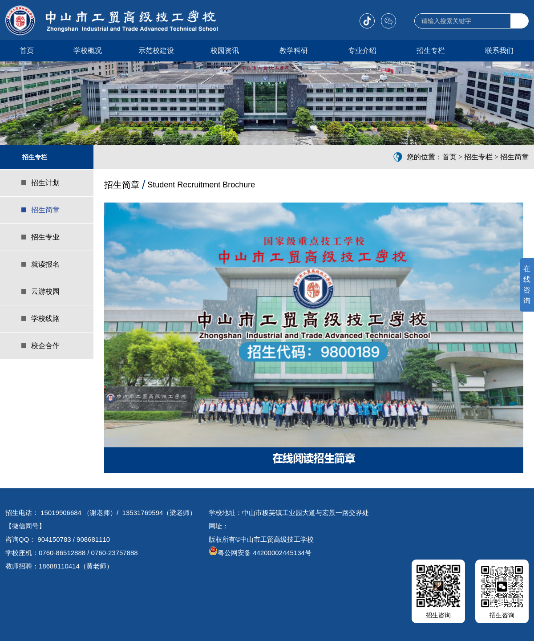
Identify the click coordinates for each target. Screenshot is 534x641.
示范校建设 (156, 50)
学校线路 (45, 318)
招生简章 (45, 210)
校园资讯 (224, 50)
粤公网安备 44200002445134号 (260, 552)
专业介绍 (362, 50)
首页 (27, 50)
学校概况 (87, 50)
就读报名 (45, 264)
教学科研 (293, 50)
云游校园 (45, 291)
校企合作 (45, 345)
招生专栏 (431, 50)
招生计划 (45, 183)
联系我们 (499, 50)
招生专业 (45, 237)
